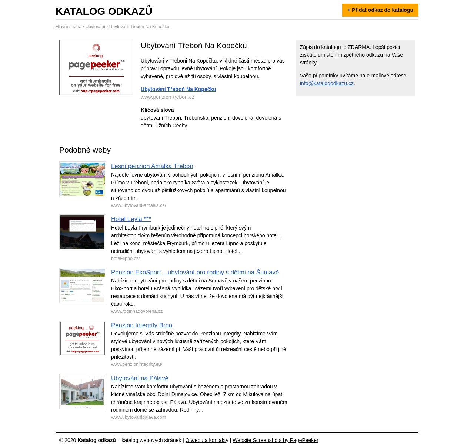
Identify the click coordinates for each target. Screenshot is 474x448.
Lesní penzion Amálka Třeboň (152, 166)
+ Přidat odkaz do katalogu (380, 10)
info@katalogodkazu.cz (327, 83)
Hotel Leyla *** (131, 219)
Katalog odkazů (104, 11)
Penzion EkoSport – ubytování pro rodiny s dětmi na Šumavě (195, 272)
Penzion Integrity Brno (141, 325)
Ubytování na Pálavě (139, 378)
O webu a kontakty (207, 440)
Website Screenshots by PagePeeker (275, 440)
